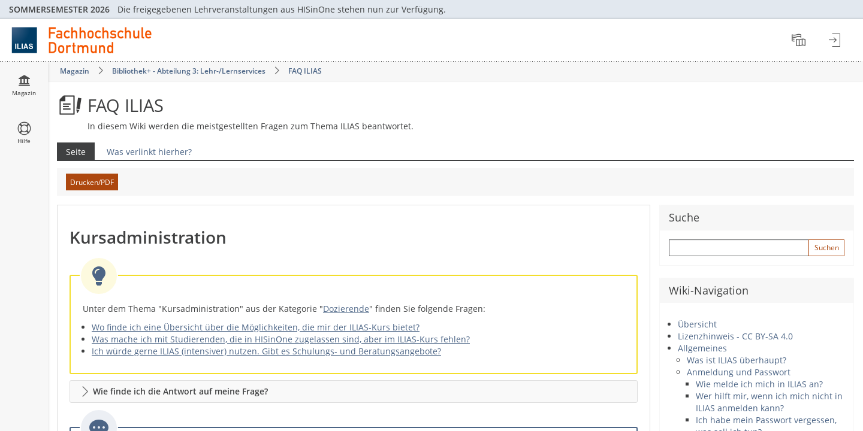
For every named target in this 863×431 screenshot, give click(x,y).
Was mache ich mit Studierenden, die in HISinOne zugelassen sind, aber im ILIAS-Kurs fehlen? (281, 339)
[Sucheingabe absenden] (826, 247)
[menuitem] (800, 40)
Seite (71, 151)
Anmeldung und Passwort (738, 372)
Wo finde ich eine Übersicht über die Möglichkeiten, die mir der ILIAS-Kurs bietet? (256, 327)
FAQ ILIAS (305, 71)
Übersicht (697, 324)
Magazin (74, 71)
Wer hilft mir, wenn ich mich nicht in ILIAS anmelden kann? (769, 402)
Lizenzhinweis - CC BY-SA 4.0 (735, 336)
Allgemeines (702, 348)
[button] (354, 391)
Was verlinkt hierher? (149, 151)
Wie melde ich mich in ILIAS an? (759, 384)
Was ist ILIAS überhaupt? (736, 360)
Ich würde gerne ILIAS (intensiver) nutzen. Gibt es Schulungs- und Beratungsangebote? (266, 351)
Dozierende (346, 308)
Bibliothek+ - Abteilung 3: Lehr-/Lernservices (188, 71)
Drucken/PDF (92, 182)
